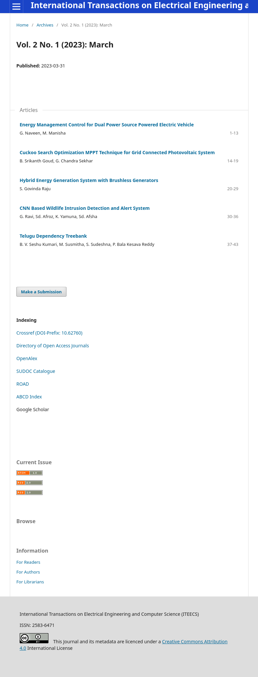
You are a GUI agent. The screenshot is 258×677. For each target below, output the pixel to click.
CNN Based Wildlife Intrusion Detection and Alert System (85, 208)
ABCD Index (29, 396)
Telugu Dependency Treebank (53, 236)
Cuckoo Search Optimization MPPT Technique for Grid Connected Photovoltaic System (117, 152)
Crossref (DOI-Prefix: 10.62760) (49, 333)
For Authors (28, 572)
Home (22, 25)
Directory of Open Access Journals (52, 345)
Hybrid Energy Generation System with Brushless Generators (89, 180)
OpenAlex (26, 358)
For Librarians (30, 582)
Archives (45, 25)
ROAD (22, 384)
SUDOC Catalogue (35, 371)
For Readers (28, 562)
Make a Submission (41, 292)
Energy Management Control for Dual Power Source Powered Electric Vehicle (107, 124)
